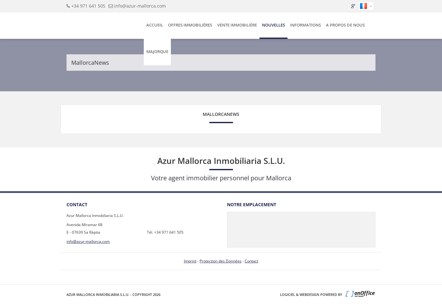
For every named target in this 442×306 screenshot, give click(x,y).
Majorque (157, 51)
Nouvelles (273, 25)
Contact (251, 261)
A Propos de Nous (345, 25)
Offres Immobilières (190, 25)
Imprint (190, 261)
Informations (305, 25)
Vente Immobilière (237, 25)
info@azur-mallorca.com (140, 6)
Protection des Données (220, 261)
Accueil (154, 25)
